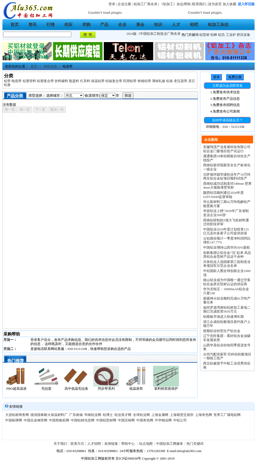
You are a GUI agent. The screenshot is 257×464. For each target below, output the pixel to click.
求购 (86, 24)
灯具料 (85, 81)
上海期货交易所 (182, 415)
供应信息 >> (51, 66)
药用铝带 (130, 81)
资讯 (32, 24)
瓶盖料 (74, 81)
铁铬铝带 (144, 81)
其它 (191, 81)
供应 (68, 24)
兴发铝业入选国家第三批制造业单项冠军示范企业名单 (226, 264)
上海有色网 (203, 415)
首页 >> (35, 66)
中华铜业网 (163, 420)
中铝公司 (180, 420)
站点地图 (146, 444)
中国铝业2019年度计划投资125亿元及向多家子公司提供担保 (226, 231)
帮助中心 (128, 444)
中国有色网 (144, 420)
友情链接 (111, 444)
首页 (14, 24)
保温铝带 (98, 81)
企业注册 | (125, 4)
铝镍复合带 (113, 81)
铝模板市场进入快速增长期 (223, 317)
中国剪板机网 (59, 420)
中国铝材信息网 (82, 420)
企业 (122, 24)
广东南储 (76, 415)
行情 (50, 24)
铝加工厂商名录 (145, 4)
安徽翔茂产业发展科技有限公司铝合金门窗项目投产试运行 (226, 149)
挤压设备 (243, 35)
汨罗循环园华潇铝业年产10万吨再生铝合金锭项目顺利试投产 (226, 177)
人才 (176, 24)
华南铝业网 (92, 415)
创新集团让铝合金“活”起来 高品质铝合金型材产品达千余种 (227, 255)
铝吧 (194, 24)
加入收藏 (229, 4)
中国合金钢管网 (35, 420)
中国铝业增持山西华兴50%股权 (226, 247)
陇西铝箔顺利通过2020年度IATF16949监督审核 (223, 195)
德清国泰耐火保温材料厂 (49, 415)
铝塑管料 (29, 81)
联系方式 (77, 444)
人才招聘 (94, 444)
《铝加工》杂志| (172, 4)
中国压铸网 (126, 420)
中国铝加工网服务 (169, 444)
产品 (104, 24)
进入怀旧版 (246, 4)
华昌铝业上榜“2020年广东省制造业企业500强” (226, 213)
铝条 (169, 81)
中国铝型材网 (106, 420)
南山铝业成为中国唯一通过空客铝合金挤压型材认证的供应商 (226, 282)
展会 (140, 24)
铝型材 (205, 35)
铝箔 (221, 35)
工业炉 (231, 35)
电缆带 (16, 81)
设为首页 (215, 4)
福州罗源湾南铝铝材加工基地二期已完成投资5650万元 (226, 310)
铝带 (7, 81)
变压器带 (180, 81)
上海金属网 (159, 415)
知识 (158, 24)
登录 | (113, 4)
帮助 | (188, 4)
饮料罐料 (61, 81)
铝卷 (7, 85)
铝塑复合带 (45, 81)
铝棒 (213, 35)
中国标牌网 (13, 420)
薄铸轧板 (158, 81)
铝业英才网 (122, 415)
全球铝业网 (141, 415)
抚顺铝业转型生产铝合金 (221, 331)
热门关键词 (195, 444)
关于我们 (60, 444)
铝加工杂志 (218, 24)
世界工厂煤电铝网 (227, 415)
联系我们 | (199, 4)
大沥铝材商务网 (17, 415)
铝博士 (108, 415)
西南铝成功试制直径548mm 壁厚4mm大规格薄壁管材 (227, 186)
